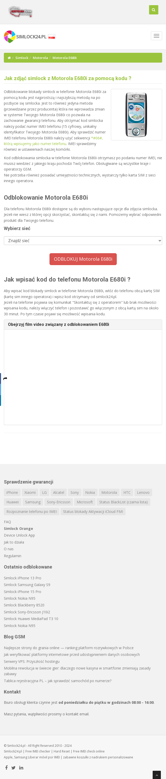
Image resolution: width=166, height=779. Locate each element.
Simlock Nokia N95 (19, 598)
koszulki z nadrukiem (92, 757)
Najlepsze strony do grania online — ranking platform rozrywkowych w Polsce (69, 647)
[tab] (83, 324)
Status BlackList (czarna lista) (123, 501)
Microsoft (85, 501)
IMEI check (87, 751)
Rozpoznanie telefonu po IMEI (31, 511)
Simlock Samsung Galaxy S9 (27, 584)
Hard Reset (62, 751)
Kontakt (12, 692)
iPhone (12, 492)
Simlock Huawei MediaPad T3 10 (31, 618)
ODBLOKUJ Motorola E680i (83, 259)
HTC (127, 492)
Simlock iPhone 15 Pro (22, 591)
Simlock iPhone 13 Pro (22, 577)
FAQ (7, 521)
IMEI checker (41, 751)
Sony (75, 492)
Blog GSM (14, 636)
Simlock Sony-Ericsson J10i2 (27, 611)
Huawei (12, 501)
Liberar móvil (37, 757)
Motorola (40, 57)
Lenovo (143, 492)
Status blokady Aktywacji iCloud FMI (93, 511)
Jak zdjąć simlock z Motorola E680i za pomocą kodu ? (67, 78)
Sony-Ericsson (58, 501)
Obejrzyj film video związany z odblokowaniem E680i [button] (58, 324)
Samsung (33, 501)
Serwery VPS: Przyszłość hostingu (32, 661)
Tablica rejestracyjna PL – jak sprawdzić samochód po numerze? (57, 680)
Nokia (90, 492)
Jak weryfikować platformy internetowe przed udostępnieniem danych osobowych (72, 654)
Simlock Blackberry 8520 (24, 605)
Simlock (21, 57)
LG (44, 492)
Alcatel (58, 492)
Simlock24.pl (13, 751)
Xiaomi (30, 492)
